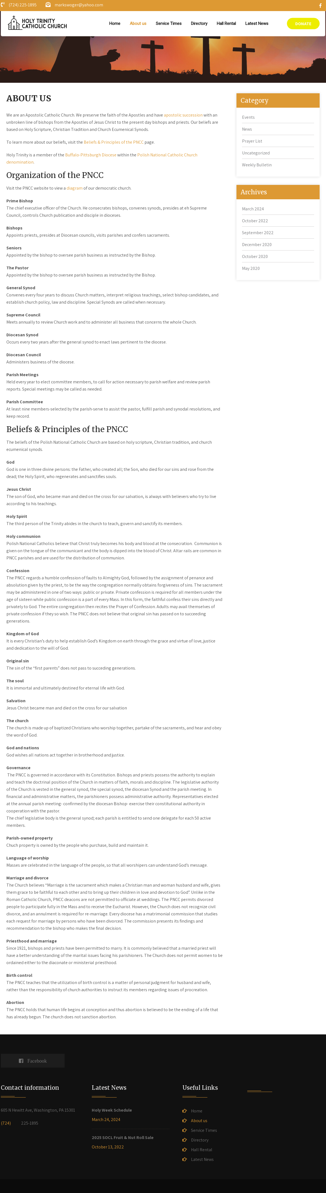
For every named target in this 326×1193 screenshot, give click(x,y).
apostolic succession (183, 115)
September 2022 (258, 233)
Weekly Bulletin (257, 165)
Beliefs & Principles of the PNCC (114, 142)
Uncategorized (256, 153)
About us (138, 23)
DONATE (303, 24)
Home (114, 23)
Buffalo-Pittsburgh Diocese (90, 155)
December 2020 (257, 244)
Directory (199, 23)
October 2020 (255, 256)
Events (248, 117)
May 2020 (251, 268)
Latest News (256, 23)
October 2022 (255, 221)
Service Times (169, 23)
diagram (75, 188)
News (247, 129)
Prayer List (252, 141)
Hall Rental (226, 23)
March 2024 (253, 209)
